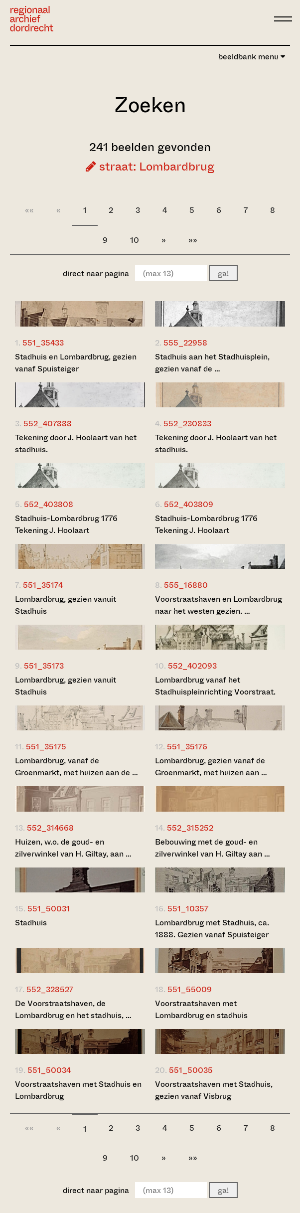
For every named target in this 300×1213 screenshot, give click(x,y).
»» (192, 240)
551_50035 (191, 1070)
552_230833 (187, 423)
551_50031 (48, 908)
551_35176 (187, 746)
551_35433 (43, 342)
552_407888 (47, 423)
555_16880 (186, 585)
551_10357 (187, 908)
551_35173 (44, 666)
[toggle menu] (283, 19)
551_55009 (189, 989)
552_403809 (188, 504)
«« (29, 210)
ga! (223, 273)
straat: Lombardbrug (150, 166)
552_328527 (49, 989)
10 (134, 240)
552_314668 (50, 828)
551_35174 (43, 585)
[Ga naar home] (31, 18)
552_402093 (192, 666)
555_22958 (185, 342)
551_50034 (49, 1070)
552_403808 (48, 504)
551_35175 (46, 746)
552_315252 (190, 828)
